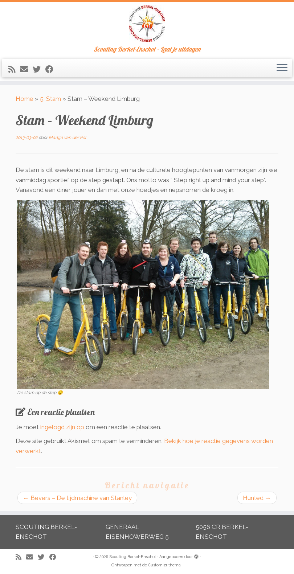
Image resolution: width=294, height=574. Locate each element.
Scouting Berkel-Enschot (132, 556)
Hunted (257, 497)
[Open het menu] (282, 68)
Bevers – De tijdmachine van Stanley (77, 497)
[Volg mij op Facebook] (51, 69)
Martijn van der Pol (67, 137)
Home (24, 98)
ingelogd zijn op (62, 427)
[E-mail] (26, 69)
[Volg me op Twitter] (39, 69)
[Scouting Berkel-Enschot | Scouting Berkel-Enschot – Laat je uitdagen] (147, 23)
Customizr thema (164, 565)
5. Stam (50, 98)
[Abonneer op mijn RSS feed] (14, 69)
